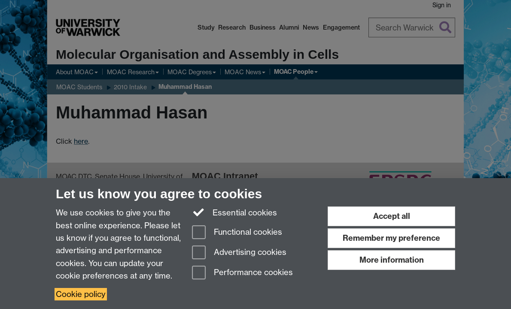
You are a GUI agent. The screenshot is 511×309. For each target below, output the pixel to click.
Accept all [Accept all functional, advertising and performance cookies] (391, 216)
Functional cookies (237, 233)
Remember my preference (391, 238)
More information (391, 260)
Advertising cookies (239, 253)
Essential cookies (234, 212)
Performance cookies (242, 273)
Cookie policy (81, 294)
